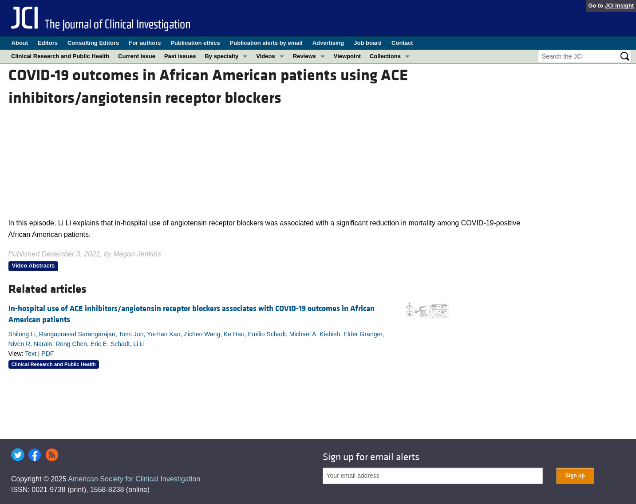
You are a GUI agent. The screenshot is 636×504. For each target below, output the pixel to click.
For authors (145, 42)
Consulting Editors (93, 42)
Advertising (328, 42)
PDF (47, 353)
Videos (265, 56)
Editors (48, 42)
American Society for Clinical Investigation (134, 479)
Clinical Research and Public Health (60, 56)
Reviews (304, 56)
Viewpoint (347, 56)
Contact (402, 42)
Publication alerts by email (266, 42)
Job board (368, 42)
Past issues (180, 56)
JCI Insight (619, 5)
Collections (385, 56)
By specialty (221, 56)
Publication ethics (195, 42)
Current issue (136, 56)
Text (30, 353)
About (20, 42)
